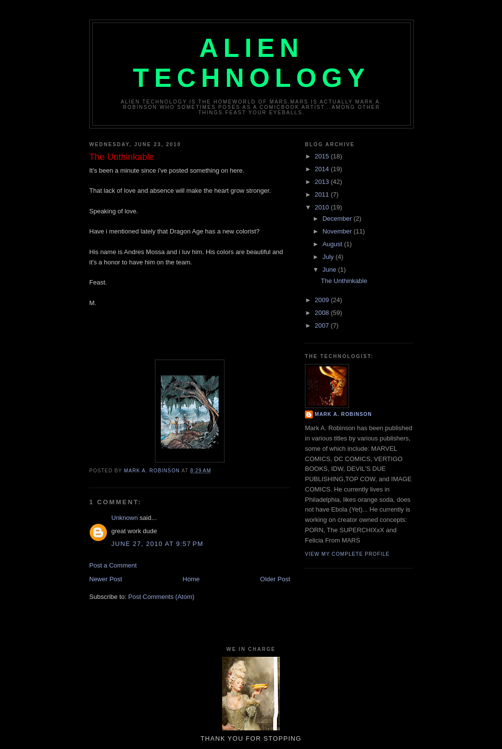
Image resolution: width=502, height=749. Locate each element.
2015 (323, 156)
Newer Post (105, 579)
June (330, 269)
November (338, 231)
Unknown (124, 517)
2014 (323, 169)
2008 (323, 312)
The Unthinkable (344, 280)
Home (191, 579)
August (333, 244)
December (338, 218)
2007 (323, 325)
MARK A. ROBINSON (343, 414)
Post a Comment (113, 565)
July (329, 256)
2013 (323, 181)
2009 (323, 300)
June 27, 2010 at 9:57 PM (157, 543)
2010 (323, 207)
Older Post (275, 579)
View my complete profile (347, 554)
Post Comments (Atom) (161, 596)
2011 (323, 194)
